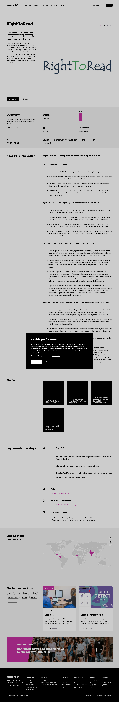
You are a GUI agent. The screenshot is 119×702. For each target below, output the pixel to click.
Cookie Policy (56, 356)
